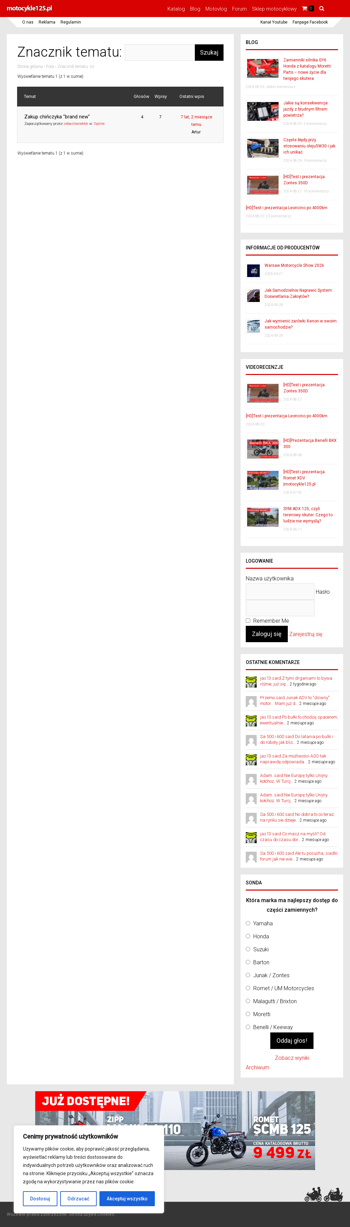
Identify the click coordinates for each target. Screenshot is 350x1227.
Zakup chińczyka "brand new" (57, 117)
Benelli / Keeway (273, 1027)
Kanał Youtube (273, 22)
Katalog (176, 9)
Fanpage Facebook (310, 22)
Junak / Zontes (271, 975)
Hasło (323, 591)
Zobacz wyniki (292, 1058)
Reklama (47, 22)
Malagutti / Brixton (275, 1001)
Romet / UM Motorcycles (283, 988)
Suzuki (261, 949)
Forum (239, 9)
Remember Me (267, 621)
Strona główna (30, 66)
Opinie (99, 123)
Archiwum (257, 1067)
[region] (89, 1169)
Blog (195, 9)
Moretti (261, 1014)
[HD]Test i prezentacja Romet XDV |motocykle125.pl (304, 478)
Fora (50, 66)
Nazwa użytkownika (270, 578)
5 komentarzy (315, 123)
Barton (261, 962)
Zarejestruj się (305, 634)
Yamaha (263, 923)
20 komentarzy (278, 216)
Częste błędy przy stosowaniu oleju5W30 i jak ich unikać (309, 146)
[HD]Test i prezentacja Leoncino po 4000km (286, 207)
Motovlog (216, 9)
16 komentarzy (316, 191)
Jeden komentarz (280, 87)
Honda (261, 936)
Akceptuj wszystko (127, 1198)
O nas (27, 22)
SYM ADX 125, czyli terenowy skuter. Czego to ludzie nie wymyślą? (308, 514)
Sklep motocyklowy (274, 9)
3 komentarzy (315, 160)
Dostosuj (40, 1198)
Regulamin (70, 22)
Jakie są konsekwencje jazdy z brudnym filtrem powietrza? (305, 109)
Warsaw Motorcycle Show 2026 (294, 265)
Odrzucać (78, 1198)
